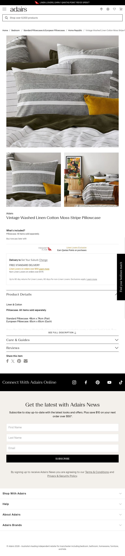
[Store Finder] (101, 9)
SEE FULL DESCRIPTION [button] (62, 332)
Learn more (44, 269)
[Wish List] (114, 9)
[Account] (108, 9)
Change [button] (43, 260)
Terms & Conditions (97, 472)
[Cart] (121, 9)
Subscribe (63, 458)
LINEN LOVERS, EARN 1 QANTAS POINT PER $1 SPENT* (65, 2)
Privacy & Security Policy (62, 476)
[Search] (7, 18)
